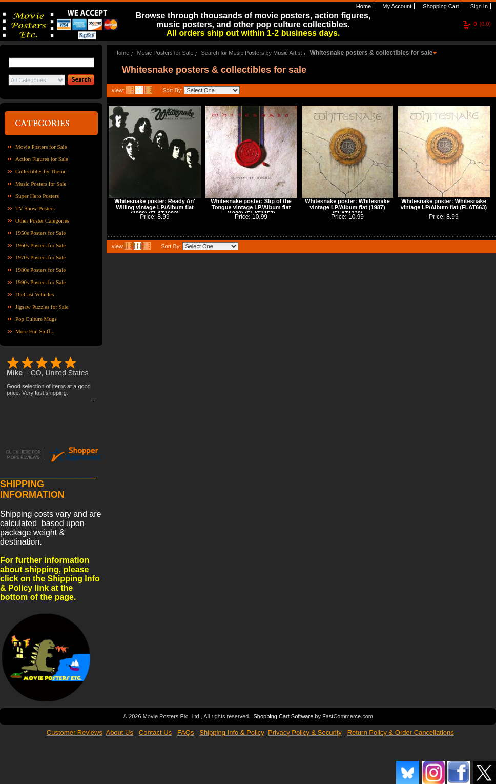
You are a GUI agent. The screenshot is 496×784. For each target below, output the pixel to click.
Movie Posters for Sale (41, 147)
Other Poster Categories (42, 220)
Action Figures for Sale (41, 159)
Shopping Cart (440, 6)
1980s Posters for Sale (40, 270)
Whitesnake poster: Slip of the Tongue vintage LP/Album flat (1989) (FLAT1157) (251, 207)
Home (363, 6)
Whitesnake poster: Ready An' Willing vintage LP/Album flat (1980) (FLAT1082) (154, 207)
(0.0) (482, 24)
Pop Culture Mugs (36, 319)
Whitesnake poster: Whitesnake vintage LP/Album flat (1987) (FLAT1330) (347, 207)
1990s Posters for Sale (40, 282)
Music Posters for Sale (40, 183)
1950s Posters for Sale (40, 233)
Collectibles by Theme (40, 171)
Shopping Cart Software (283, 715)
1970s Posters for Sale (40, 257)
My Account (396, 6)
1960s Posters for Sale (40, 245)
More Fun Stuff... (35, 331)
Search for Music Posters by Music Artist (251, 53)
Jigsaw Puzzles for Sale (42, 307)
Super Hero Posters (37, 196)
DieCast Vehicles (34, 294)
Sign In (478, 6)
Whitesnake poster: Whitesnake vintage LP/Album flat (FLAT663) (444, 204)
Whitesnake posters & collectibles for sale (370, 52)
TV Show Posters (35, 208)
